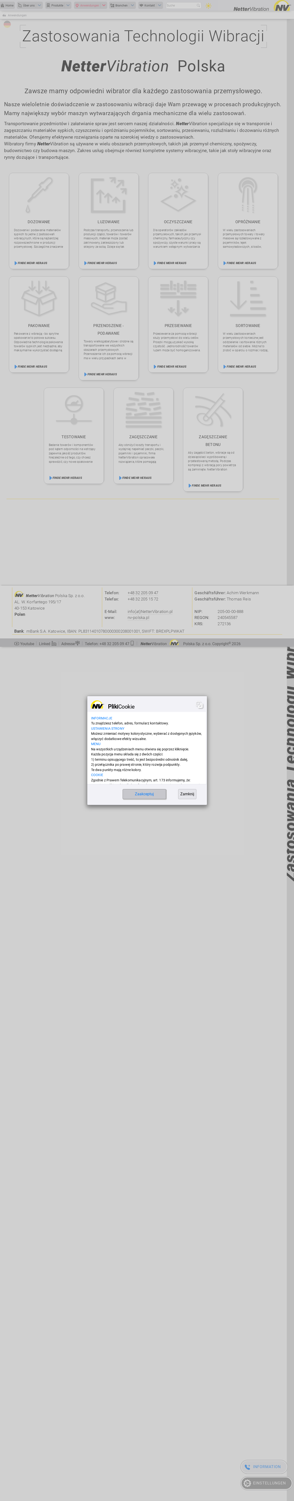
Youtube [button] (24, 644)
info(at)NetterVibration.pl (150, 611)
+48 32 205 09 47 (143, 592)
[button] (110, 643)
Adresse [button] (70, 643)
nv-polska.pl (138, 617)
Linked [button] (47, 643)
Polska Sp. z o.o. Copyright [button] (191, 644)
